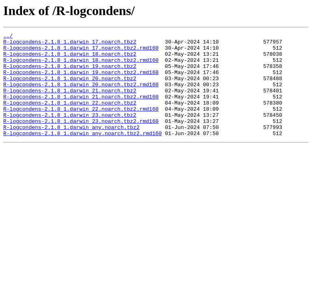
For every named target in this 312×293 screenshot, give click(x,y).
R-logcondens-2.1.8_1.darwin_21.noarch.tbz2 (69, 102)
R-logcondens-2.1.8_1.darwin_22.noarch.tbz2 (69, 117)
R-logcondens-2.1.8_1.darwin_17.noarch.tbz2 (69, 44)
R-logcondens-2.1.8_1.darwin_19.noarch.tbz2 (69, 73)
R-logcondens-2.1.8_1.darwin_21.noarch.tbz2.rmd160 (80, 110)
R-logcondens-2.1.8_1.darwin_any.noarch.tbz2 (71, 146)
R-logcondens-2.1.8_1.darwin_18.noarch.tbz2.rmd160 (80, 66)
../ (8, 36)
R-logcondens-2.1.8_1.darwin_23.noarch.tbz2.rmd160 (80, 139)
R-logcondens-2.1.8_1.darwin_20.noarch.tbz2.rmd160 (80, 95)
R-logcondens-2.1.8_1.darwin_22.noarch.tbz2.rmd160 (80, 124)
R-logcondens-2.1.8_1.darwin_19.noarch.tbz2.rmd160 (80, 80)
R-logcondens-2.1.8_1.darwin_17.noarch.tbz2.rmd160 (80, 51)
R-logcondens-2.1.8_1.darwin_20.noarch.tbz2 (69, 88)
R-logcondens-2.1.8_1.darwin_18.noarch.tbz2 (69, 58)
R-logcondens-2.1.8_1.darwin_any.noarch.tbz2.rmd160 (82, 153)
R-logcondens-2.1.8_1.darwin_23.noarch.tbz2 (69, 132)
